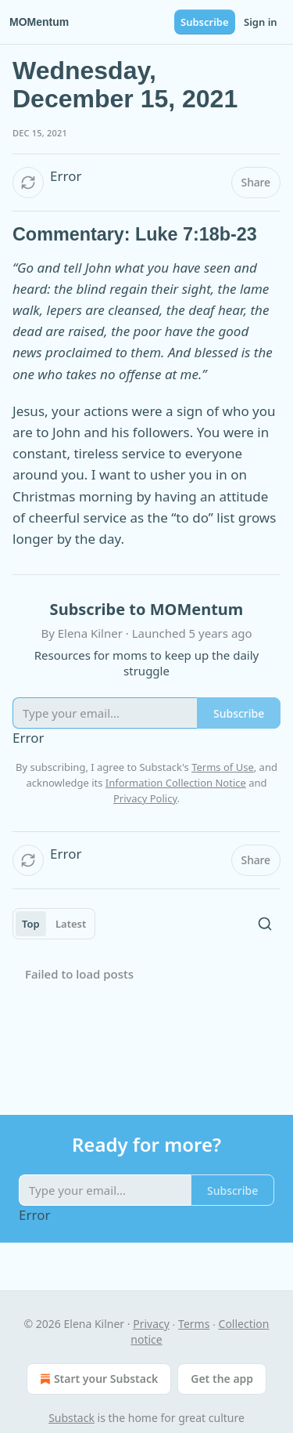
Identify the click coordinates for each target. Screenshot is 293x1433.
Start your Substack (97, 1379)
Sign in (260, 22)
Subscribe (204, 22)
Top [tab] (31, 924)
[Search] (264, 923)
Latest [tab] (70, 924)
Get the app (222, 1378)
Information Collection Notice (175, 783)
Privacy (151, 1323)
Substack (71, 1417)
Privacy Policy (145, 798)
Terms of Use (222, 767)
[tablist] (54, 923)
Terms (193, 1323)
